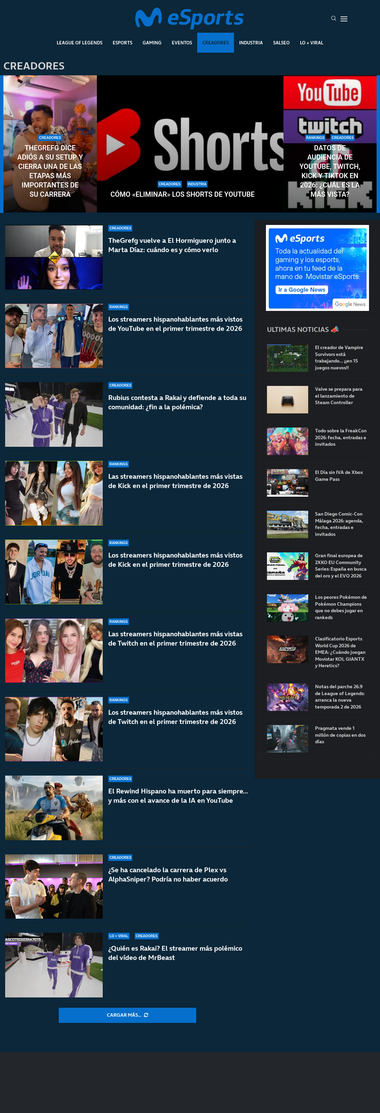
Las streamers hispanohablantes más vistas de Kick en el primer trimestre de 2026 (175, 481)
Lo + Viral (311, 43)
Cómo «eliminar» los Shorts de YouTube (183, 194)
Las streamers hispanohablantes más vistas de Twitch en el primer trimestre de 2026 (175, 638)
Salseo (281, 43)
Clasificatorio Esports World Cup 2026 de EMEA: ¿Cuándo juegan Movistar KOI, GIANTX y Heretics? (340, 652)
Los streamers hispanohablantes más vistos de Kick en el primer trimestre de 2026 (175, 559)
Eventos (182, 43)
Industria (251, 43)
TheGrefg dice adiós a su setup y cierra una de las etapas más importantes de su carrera (50, 171)
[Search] (333, 19)
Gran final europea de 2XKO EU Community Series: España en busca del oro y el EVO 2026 (341, 565)
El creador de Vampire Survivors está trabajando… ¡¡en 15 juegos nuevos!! (339, 357)
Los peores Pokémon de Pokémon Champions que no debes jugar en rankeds (341, 607)
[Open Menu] (343, 18)
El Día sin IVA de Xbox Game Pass (339, 476)
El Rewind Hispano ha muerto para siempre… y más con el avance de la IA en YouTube (178, 795)
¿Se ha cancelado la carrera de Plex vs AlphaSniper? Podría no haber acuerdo (168, 874)
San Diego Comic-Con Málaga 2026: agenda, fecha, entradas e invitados (339, 524)
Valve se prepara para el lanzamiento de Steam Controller (338, 396)
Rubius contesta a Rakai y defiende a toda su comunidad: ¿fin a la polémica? (177, 402)
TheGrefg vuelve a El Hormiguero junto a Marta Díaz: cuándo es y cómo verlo (172, 245)
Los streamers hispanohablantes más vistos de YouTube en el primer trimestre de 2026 (175, 323)
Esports (122, 43)
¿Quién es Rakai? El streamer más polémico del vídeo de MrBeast (175, 952)
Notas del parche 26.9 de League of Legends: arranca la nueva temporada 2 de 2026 (340, 696)
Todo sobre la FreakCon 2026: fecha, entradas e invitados (341, 437)
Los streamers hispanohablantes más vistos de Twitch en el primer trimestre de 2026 (175, 722)
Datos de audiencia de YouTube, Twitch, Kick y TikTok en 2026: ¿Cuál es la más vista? (330, 171)
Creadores (215, 43)
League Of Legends (79, 43)
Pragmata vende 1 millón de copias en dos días (340, 735)
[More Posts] (127, 1015)
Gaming (152, 43)
